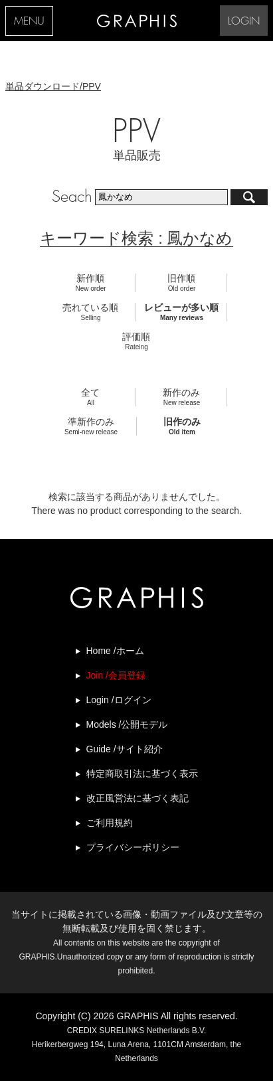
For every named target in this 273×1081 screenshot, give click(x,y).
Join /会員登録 (115, 675)
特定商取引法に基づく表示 (142, 773)
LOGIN (244, 21)
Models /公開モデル (127, 724)
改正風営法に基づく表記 (137, 798)
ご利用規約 (109, 822)
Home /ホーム (115, 650)
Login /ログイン (118, 700)
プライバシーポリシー (132, 847)
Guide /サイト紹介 (124, 749)
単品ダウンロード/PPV (53, 86)
